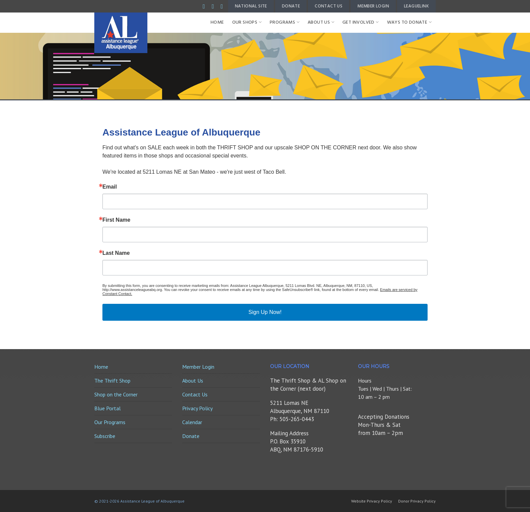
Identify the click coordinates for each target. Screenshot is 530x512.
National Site (251, 6)
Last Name (116, 253)
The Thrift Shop (112, 380)
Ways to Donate (409, 22)
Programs (284, 22)
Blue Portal (107, 408)
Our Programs (109, 422)
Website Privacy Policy (371, 501)
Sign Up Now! (265, 312)
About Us (321, 22)
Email (109, 187)
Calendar (192, 422)
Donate (291, 6)
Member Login (373, 6)
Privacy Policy (197, 408)
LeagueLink (416, 6)
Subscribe (104, 436)
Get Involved (360, 22)
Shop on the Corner (116, 394)
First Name (116, 220)
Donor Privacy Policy (417, 501)
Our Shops (247, 22)
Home (217, 22)
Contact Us (328, 6)
